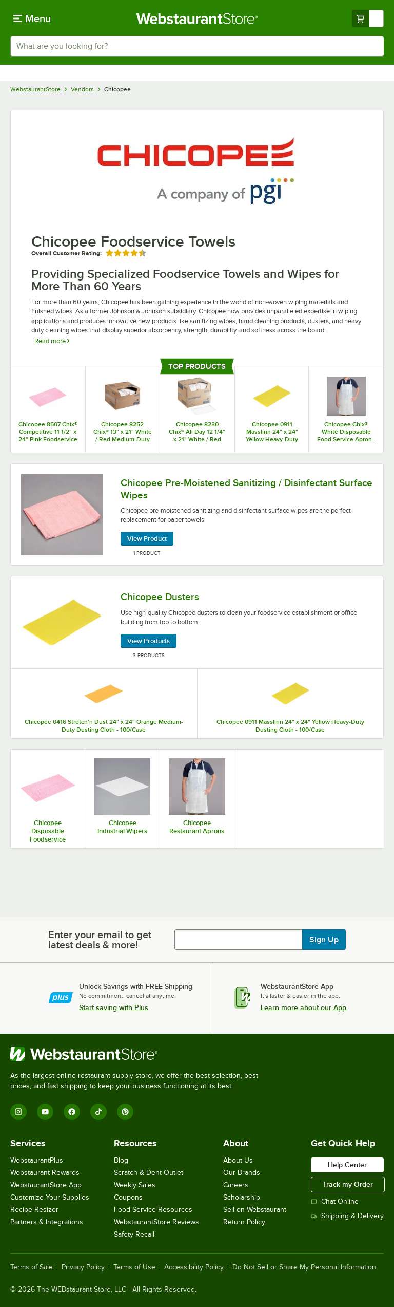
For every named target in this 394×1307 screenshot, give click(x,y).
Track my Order (348, 1184)
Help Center (347, 1165)
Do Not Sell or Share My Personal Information (304, 1267)
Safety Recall (134, 1234)
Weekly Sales (134, 1185)
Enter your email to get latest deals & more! (99, 939)
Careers (235, 1185)
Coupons (128, 1197)
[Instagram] (18, 1112)
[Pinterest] (125, 1112)
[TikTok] (98, 1112)
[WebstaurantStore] (138, 1054)
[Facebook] (72, 1112)
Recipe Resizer (34, 1209)
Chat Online (335, 1201)
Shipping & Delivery (347, 1216)
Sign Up (324, 939)
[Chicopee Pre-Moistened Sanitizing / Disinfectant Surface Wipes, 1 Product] (197, 514)
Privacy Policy (83, 1267)
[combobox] (197, 46)
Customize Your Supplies (49, 1197)
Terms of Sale (31, 1267)
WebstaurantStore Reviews (156, 1222)
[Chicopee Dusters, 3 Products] (197, 622)
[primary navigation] (32, 18)
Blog (121, 1160)
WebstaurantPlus (36, 1160)
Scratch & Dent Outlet (148, 1173)
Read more (51, 341)
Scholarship (241, 1197)
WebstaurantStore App (46, 1185)
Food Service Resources (153, 1209)
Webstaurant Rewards (45, 1173)
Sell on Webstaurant (254, 1209)
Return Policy (244, 1222)
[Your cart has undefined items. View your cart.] (368, 18)
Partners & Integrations (46, 1222)
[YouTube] (45, 1112)
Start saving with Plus (113, 1007)
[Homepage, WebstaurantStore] (197, 18)
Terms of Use (134, 1267)
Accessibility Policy (194, 1267)
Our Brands (241, 1173)
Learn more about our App (303, 1007)
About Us (238, 1160)
